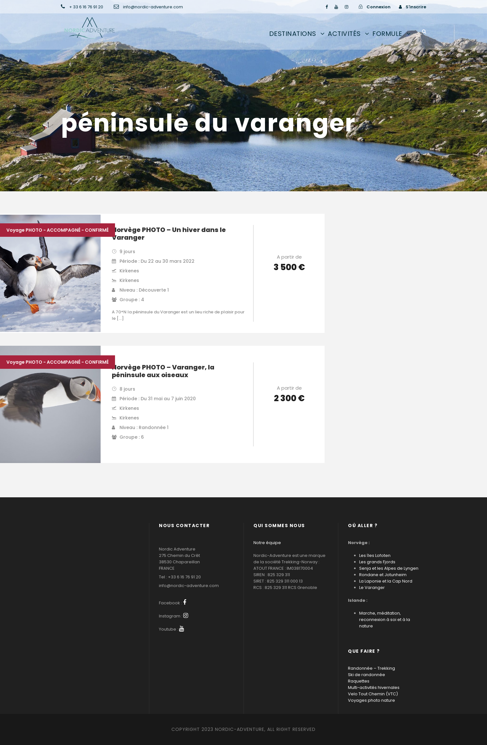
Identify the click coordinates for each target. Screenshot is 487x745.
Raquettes (358, 681)
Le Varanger (372, 587)
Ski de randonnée (366, 675)
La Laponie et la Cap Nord (385, 581)
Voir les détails (289, 285)
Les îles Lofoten (375, 555)
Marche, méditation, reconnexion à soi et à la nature (384, 619)
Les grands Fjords (377, 562)
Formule (387, 33)
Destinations (292, 33)
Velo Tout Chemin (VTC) (373, 694)
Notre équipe (267, 543)
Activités (344, 33)
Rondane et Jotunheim (383, 575)
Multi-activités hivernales (374, 687)
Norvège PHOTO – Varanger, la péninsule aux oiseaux (163, 371)
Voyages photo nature (371, 700)
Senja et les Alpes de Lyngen (388, 568)
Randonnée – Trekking (371, 668)
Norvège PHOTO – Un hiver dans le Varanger (169, 233)
